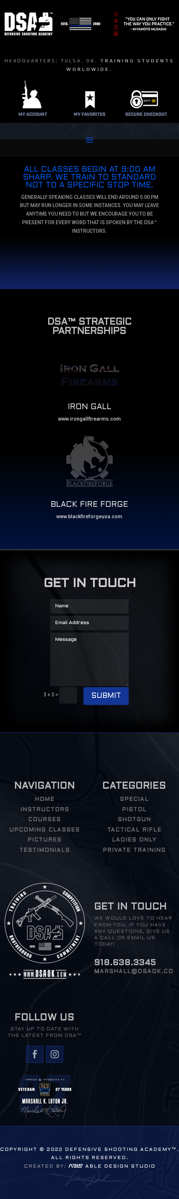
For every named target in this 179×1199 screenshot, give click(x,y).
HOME (45, 799)
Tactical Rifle (134, 830)
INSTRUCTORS (44, 809)
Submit (106, 696)
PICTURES (44, 840)
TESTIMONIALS (44, 850)
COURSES (44, 819)
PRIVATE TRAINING (134, 850)
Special (134, 799)
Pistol (134, 809)
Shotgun (134, 819)
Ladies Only (134, 840)
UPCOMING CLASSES (44, 830)
